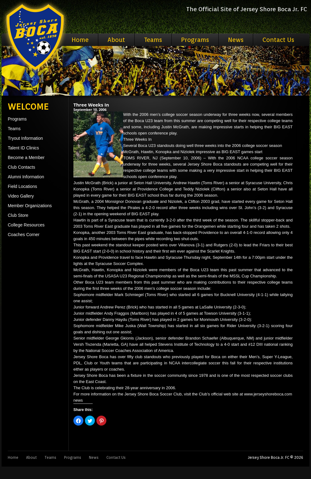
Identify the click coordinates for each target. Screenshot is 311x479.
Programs (195, 39)
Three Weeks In (91, 105)
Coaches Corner (23, 234)
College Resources (26, 224)
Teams (153, 39)
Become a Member (26, 157)
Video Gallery (21, 196)
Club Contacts (21, 167)
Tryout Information (25, 138)
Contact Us (278, 39)
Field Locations (22, 186)
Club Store (18, 215)
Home (80, 39)
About (116, 39)
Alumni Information (26, 176)
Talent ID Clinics (23, 147)
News (236, 39)
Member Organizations (30, 205)
